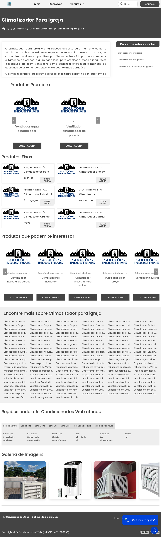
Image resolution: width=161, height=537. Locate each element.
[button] (98, 120)
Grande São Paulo (82, 426)
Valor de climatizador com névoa (21, 378)
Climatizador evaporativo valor (46, 344)
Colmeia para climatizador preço (47, 363)
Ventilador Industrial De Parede (98, 378)
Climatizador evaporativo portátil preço (25, 344)
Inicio (117, 518)
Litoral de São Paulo (104, 426)
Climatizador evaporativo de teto (47, 340)
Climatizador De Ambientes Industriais (50, 321)
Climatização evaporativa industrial (126, 359)
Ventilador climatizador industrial (21, 385)
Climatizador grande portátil (71, 344)
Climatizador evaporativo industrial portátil (104, 340)
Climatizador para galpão (131, 59)
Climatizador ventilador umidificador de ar (104, 355)
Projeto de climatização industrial (99, 374)
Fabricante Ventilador (67, 367)
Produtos (78, 4)
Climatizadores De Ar (145, 355)
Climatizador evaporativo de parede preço (26, 340)
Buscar (128, 4)
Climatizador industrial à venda (20, 351)
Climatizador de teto (41, 336)
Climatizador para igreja (130, 52)
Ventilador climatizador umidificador (75, 385)
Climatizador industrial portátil (124, 348)
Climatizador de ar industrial (18, 332)
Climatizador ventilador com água (74, 355)
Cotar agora (32, 145)
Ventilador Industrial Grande (122, 378)
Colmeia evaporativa (15, 363)
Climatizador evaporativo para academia (130, 340)
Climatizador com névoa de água (48, 329)
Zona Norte (26, 426)
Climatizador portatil (92, 216)
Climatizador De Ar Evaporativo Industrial (103, 321)
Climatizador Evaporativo (43, 325)
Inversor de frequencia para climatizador (51, 370)
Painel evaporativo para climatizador (127, 370)
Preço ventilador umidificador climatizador (78, 374)
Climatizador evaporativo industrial (74, 340)
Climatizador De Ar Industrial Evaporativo (129, 321)
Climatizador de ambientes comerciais (128, 329)
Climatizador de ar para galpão (46, 332)
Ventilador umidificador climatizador (101, 393)
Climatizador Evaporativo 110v (71, 325)
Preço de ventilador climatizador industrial (26, 374)
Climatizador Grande (93, 325)
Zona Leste (65, 426)
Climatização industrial (146, 359)
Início (37, 4)
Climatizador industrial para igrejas (135, 66)
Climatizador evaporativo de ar (124, 336)
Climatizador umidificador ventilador (23, 355)
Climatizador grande (92, 171)
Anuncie (150, 4)
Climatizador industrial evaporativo (22, 348)
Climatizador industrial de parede (125, 344)
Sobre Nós (55, 4)
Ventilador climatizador (68, 382)
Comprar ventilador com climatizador (76, 363)
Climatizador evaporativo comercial (75, 336)
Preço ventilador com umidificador (48, 374)
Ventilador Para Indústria (43, 382)
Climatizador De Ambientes (18, 321)
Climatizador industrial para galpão (74, 348)
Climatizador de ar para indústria (73, 332)
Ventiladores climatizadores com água (76, 397)
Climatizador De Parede (146, 321)
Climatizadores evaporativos (45, 359)
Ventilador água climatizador (45, 397)
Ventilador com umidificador (97, 389)
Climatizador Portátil (144, 325)
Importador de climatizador (18, 370)
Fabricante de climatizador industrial (127, 367)
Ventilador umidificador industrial (21, 397)
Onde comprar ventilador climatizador (76, 370)
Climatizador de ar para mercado (99, 332)
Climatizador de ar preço (121, 332)
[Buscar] (121, 4)
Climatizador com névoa (17, 329)
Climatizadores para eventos (97, 359)
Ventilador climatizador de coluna (126, 382)
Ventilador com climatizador (19, 389)
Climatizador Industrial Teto (122, 325)
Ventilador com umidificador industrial (128, 389)
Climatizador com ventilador (71, 329)
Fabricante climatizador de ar (97, 367)
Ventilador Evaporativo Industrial (47, 378)
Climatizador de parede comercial (22, 336)
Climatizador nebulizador (43, 351)
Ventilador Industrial (66, 378)
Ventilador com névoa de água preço (76, 389)
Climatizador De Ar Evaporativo (72, 321)
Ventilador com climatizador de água (49, 389)
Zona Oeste (40, 426)
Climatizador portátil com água (124, 351)
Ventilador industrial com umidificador (50, 393)
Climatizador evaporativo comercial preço (104, 336)
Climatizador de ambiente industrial (101, 329)
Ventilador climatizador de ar (97, 382)
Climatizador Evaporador (17, 325)
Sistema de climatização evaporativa (127, 374)
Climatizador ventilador (42, 355)
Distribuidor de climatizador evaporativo (129, 363)
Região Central (10, 426)
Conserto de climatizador (95, 363)
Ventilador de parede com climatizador (24, 393)
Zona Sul (53, 426)
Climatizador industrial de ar (97, 344)
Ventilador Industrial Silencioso (20, 382)
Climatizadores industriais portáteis (74, 359)
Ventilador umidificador (68, 393)
